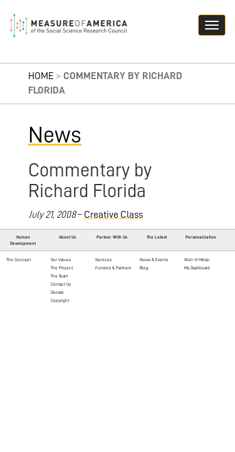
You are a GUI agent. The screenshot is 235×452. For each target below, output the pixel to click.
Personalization (200, 237)
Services (103, 259)
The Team (59, 276)
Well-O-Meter (197, 259)
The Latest (157, 237)
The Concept (18, 259)
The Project (62, 268)
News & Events (154, 259)
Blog (144, 268)
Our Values (61, 259)
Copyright (60, 300)
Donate (57, 292)
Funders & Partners (113, 268)
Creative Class (113, 215)
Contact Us (61, 284)
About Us (67, 237)
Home (41, 76)
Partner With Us (112, 237)
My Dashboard (197, 268)
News (54, 135)
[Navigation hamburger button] (212, 25)
